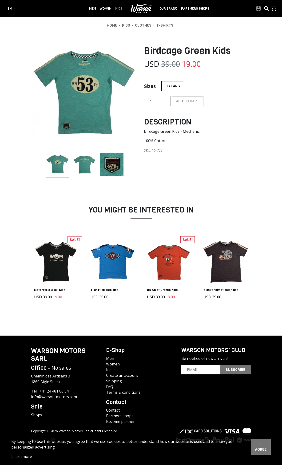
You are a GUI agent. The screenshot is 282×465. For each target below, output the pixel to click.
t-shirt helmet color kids (221, 289)
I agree (260, 446)
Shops (36, 414)
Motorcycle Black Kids (50, 289)
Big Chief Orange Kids (163, 289)
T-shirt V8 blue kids (105, 289)
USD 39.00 (100, 296)
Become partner (120, 421)
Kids (119, 8)
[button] (273, 8)
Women (105, 8)
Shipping (114, 380)
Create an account (122, 374)
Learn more (21, 456)
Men (92, 8)
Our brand (168, 8)
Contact (113, 409)
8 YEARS (172, 84)
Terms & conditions (123, 391)
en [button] (10, 8)
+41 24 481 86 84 (54, 390)
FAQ (109, 386)
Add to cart (187, 101)
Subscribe (235, 368)
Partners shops (195, 8)
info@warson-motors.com (54, 396)
